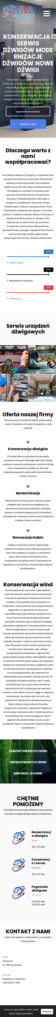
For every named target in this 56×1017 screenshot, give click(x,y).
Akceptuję (47, 1011)
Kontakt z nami (28, 123)
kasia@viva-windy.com (13, 978)
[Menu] (46, 11)
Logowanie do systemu (28, 111)
